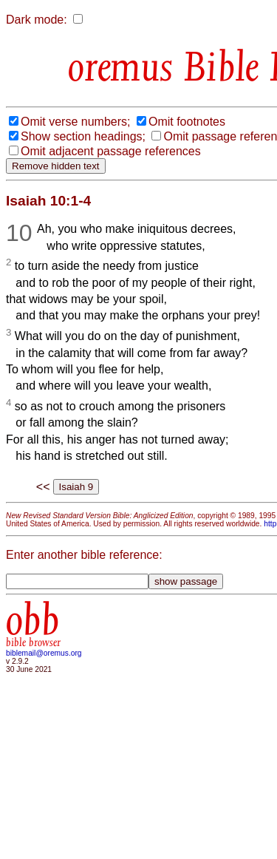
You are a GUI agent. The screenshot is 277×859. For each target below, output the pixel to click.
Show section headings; (83, 136)
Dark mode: (36, 19)
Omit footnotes (186, 121)
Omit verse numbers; (75, 121)
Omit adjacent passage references (111, 151)
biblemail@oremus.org (44, 653)
